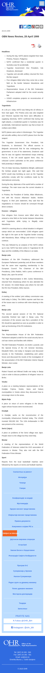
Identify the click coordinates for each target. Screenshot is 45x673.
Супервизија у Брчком (22, 571)
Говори (23, 488)
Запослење (22, 609)
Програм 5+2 (22, 565)
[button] (41, 3)
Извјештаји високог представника (22, 515)
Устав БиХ (22, 545)
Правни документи (22, 521)
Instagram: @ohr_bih (22, 627)
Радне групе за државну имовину (22, 582)
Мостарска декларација (22, 594)
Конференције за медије (22, 498)
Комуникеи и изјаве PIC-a (22, 526)
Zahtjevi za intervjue (10, 533)
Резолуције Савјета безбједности (22, 556)
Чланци (22, 483)
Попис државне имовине (22, 589)
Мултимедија (22, 503)
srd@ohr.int (25, 657)
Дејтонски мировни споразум (22, 539)
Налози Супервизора (22, 576)
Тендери (22, 603)
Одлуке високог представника (22, 509)
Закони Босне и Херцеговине (22, 550)
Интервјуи (22, 477)
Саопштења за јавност (22, 472)
